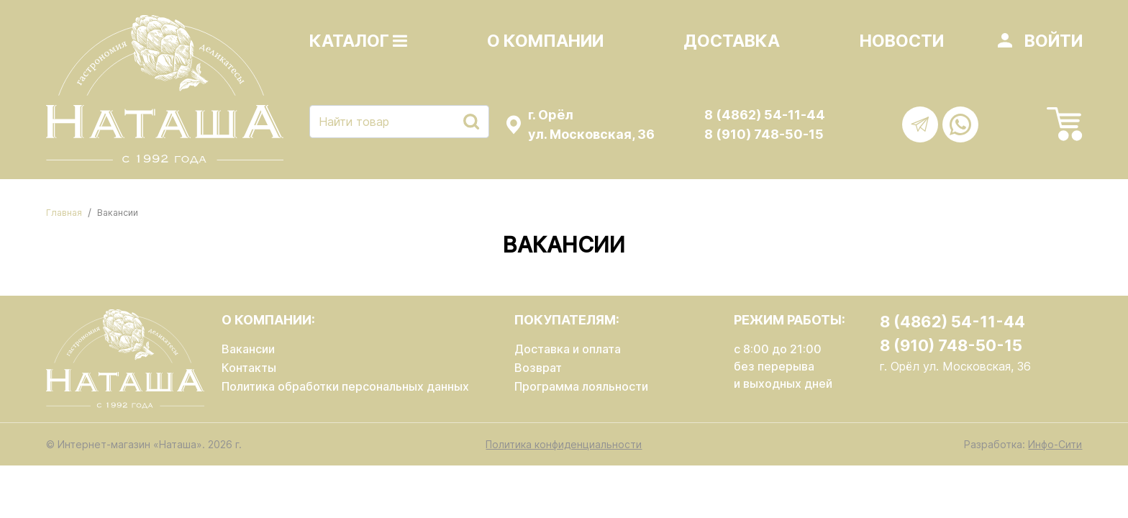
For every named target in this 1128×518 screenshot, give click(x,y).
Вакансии (248, 349)
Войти (1053, 41)
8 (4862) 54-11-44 (764, 114)
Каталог (358, 41)
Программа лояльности (581, 386)
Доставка (731, 41)
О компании (545, 41)
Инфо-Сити (1055, 444)
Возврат (538, 367)
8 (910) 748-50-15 (764, 134)
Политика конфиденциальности (564, 444)
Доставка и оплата (567, 349)
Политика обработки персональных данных (345, 386)
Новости (902, 41)
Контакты (249, 367)
